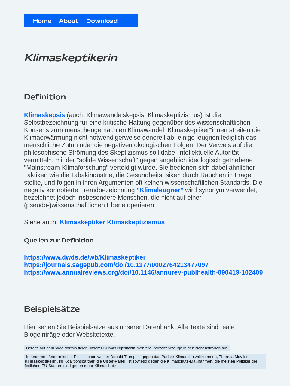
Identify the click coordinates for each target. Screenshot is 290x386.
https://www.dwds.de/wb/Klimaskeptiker (85, 257)
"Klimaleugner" (160, 190)
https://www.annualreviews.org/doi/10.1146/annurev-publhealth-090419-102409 (143, 272)
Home (42, 21)
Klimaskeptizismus (136, 222)
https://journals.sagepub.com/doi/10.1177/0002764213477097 (116, 265)
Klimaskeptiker (82, 222)
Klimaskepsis (44, 115)
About (69, 21)
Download (102, 21)
